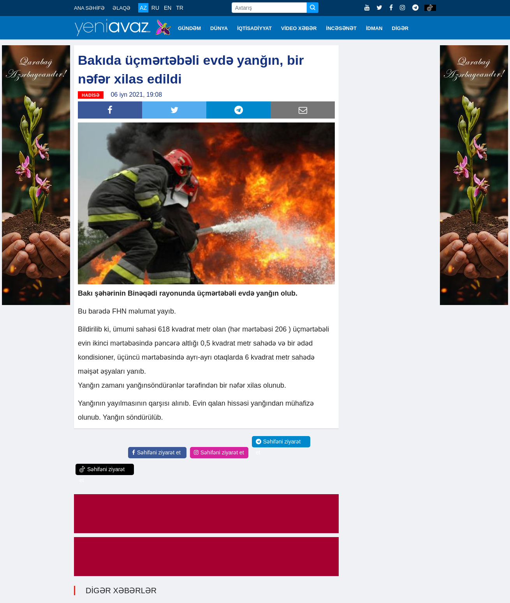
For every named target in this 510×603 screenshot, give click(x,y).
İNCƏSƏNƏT (341, 28)
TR (179, 8)
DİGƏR (400, 28)
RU (155, 8)
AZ (143, 8)
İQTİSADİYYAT (254, 28)
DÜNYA (219, 28)
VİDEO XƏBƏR (299, 28)
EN (167, 8)
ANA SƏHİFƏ (89, 8)
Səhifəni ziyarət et (156, 452)
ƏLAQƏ (121, 8)
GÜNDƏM (189, 28)
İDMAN (374, 28)
